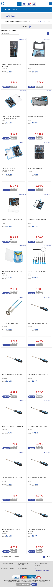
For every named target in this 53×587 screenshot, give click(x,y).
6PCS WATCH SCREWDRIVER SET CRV (12, 272)
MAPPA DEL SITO (22, 569)
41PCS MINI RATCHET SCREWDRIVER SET (8, 169)
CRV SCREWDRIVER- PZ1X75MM (37, 426)
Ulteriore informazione (22, 584)
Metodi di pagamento (41, 563)
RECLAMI (37, 567)
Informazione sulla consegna (24, 564)
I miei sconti (23, 3)
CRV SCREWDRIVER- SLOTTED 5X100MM (37, 530)
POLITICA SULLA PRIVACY (7, 569)
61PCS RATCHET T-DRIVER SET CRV (12, 220)
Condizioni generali (7, 563)
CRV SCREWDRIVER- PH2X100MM (38, 374)
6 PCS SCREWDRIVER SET (35, 168)
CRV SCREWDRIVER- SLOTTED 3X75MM (11, 530)
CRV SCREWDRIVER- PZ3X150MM (38, 478)
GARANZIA (37, 565)
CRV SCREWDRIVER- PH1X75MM (12, 374)
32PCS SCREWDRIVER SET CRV (37, 116)
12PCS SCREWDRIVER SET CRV (37, 65)
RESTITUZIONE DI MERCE (24, 567)
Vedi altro (6, 86)
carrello (28, 3)
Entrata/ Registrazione (33, 3)
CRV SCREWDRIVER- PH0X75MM (37, 323)
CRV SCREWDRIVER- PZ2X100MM (12, 478)
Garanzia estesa (6, 567)
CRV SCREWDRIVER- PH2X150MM (12, 426)
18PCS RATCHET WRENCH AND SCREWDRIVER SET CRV (11, 117)
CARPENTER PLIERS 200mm (10, 323)
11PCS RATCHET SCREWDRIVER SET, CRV (11, 66)
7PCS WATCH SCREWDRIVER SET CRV (38, 272)
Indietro (50, 22)
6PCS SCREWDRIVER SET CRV (37, 220)
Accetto (34, 584)
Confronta (13, 86)
